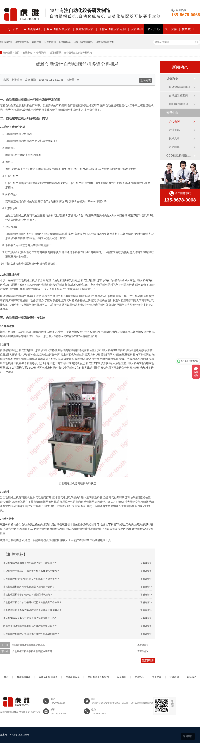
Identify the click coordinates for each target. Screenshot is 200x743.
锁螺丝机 (36, 41)
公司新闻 (41, 52)
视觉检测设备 (85, 29)
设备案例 (137, 29)
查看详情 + (142, 645)
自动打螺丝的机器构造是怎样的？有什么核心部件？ (30, 563)
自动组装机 (50, 41)
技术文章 (174, 138)
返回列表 (145, 80)
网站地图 (191, 677)
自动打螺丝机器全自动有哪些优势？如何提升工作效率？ (32, 602)
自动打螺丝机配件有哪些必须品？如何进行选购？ (29, 586)
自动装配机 (65, 41)
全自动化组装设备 (59, 29)
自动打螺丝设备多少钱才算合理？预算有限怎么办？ (30, 618)
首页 (16, 29)
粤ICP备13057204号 (19, 734)
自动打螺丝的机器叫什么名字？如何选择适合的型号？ (31, 571)
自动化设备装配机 (105, 41)
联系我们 (188, 29)
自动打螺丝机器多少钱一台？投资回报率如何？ (27, 594)
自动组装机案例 (178, 95)
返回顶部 (187, 736)
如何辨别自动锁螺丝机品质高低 (28, 645)
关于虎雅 (171, 29)
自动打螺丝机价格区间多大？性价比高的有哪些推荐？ (31, 578)
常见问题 (174, 146)
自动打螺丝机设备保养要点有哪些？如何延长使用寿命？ (32, 610)
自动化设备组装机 (83, 41)
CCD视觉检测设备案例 (181, 104)
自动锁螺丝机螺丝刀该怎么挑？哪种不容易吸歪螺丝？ (31, 633)
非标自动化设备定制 (112, 29)
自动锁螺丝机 (33, 29)
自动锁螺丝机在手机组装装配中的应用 (32, 651)
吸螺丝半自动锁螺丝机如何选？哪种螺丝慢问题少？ (30, 626)
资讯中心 (154, 29)
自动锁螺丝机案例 (179, 87)
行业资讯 (174, 129)
